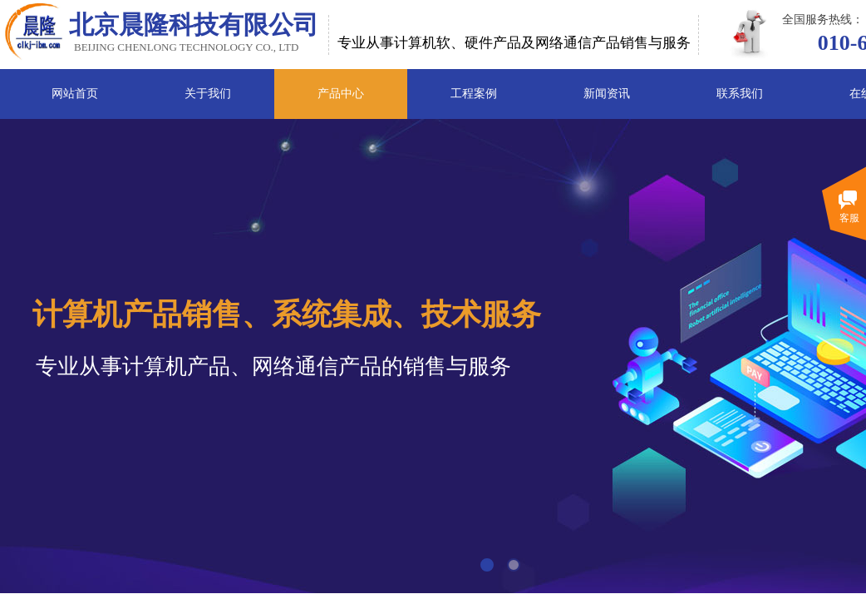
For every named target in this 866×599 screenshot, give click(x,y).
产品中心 (340, 93)
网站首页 (75, 93)
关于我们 (208, 93)
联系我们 (739, 93)
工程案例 (473, 93)
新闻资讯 (606, 93)
